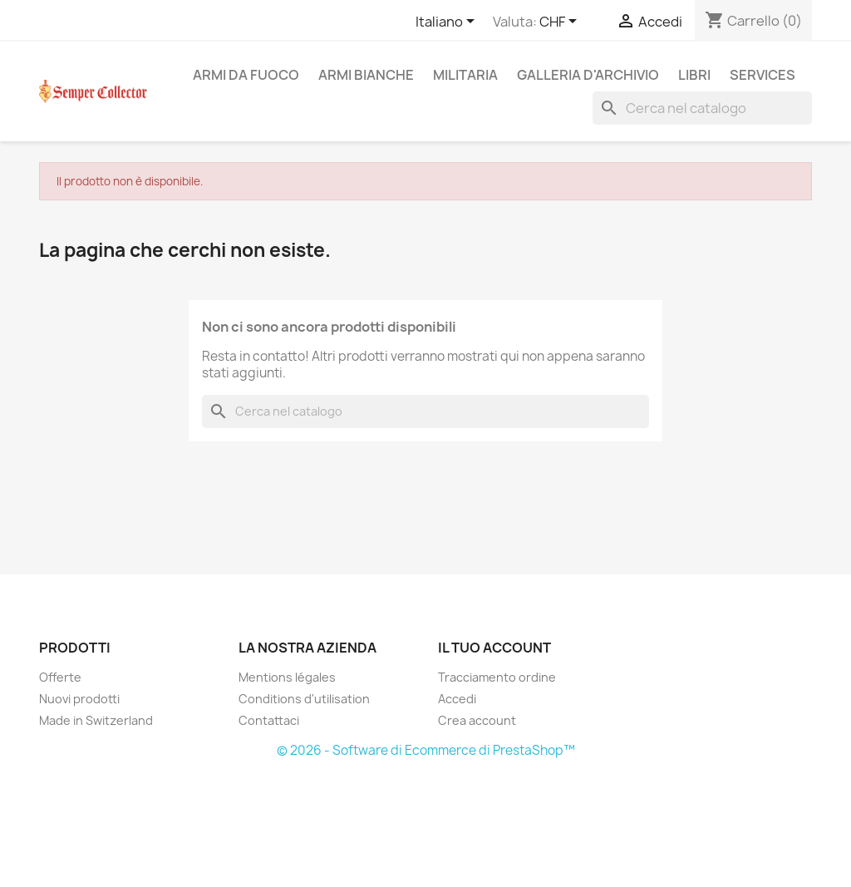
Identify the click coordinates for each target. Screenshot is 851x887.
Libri (694, 75)
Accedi (457, 699)
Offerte (60, 677)
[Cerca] (702, 108)
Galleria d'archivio (588, 75)
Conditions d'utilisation (304, 699)
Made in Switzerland (96, 720)
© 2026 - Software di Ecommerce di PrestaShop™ (426, 750)
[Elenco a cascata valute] (561, 22)
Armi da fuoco (246, 75)
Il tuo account (494, 647)
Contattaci (269, 720)
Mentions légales (287, 677)
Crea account (477, 720)
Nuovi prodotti (79, 699)
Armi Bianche (366, 75)
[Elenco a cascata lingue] (448, 22)
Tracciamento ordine (497, 677)
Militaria (465, 75)
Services (762, 75)
